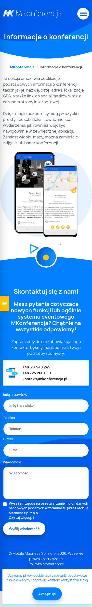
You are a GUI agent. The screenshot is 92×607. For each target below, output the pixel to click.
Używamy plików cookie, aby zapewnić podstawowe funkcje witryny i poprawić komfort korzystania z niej (47, 578)
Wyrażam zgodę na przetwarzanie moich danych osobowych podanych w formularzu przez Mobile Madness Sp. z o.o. (49, 510)
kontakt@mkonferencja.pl (45, 379)
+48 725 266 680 (37, 373)
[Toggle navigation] (83, 14)
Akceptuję (47, 594)
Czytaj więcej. (20, 517)
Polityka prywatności (46, 564)
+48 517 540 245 (36, 367)
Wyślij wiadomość (24, 528)
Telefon (9, 418)
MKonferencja (22, 67)
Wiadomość (12, 462)
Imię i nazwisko (15, 394)
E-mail (8, 439)
